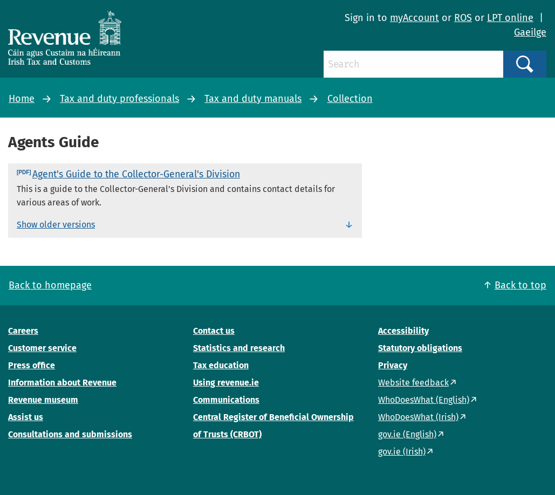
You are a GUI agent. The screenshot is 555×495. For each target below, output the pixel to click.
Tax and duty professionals (119, 99)
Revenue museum (43, 400)
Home (22, 99)
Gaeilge (530, 32)
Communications (226, 400)
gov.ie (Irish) (402, 451)
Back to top (520, 285)
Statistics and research (239, 348)
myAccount (414, 18)
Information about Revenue (62, 382)
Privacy (392, 365)
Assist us (25, 417)
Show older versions (56, 224)
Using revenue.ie (226, 382)
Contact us (214, 331)
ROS (463, 18)
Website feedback (413, 382)
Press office (31, 365)
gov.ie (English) (407, 434)
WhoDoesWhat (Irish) (418, 417)
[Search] (413, 64)
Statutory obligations (420, 348)
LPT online (510, 18)
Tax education (221, 365)
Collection (350, 99)
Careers (23, 331)
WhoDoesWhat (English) (423, 400)
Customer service (42, 348)
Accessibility (403, 331)
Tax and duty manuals (253, 99)
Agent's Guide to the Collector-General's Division (136, 174)
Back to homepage (50, 285)
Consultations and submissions (70, 434)
